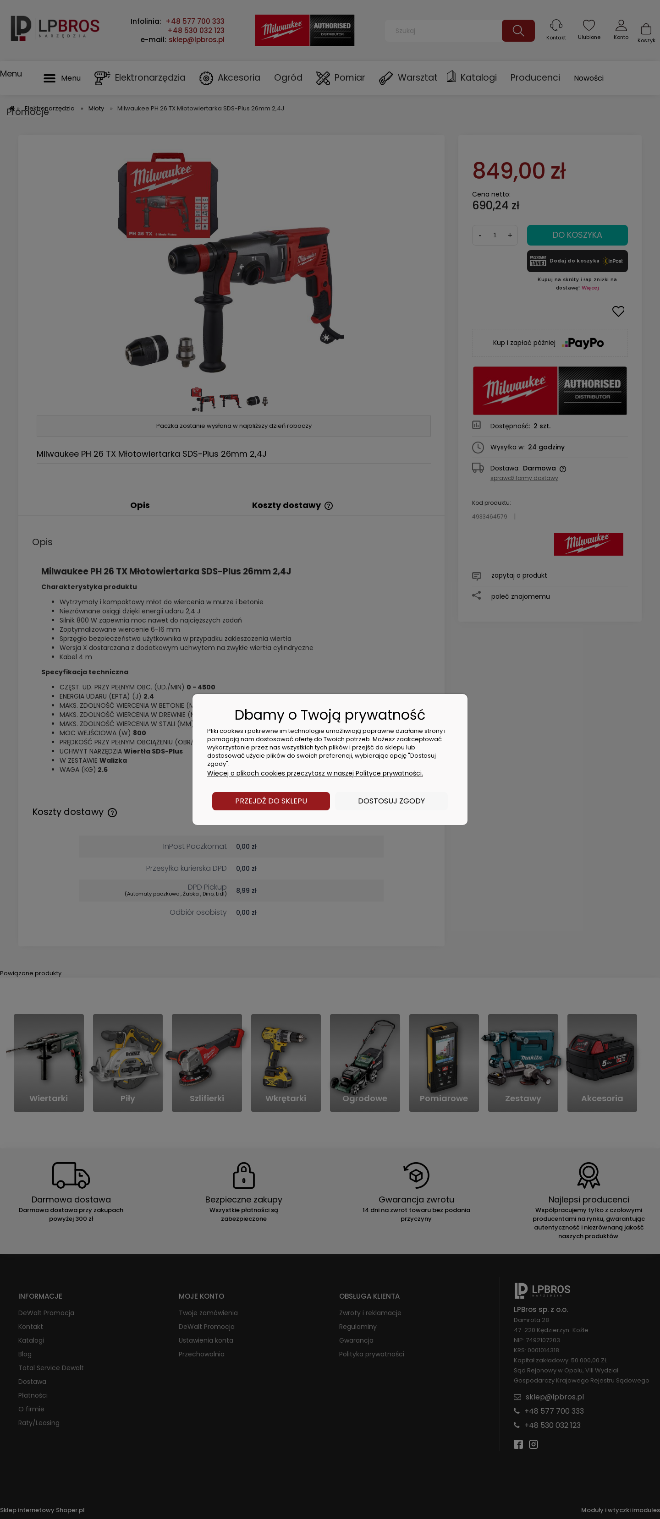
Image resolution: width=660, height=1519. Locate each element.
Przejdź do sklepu (271, 801)
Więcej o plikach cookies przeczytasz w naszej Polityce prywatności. (315, 773)
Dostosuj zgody (391, 801)
